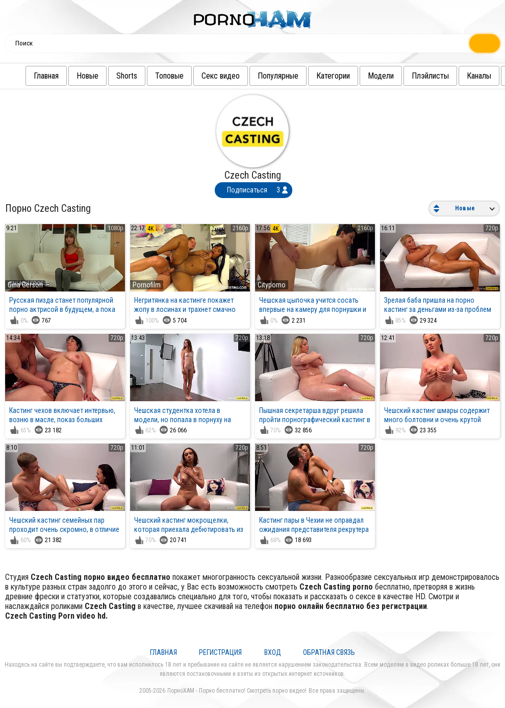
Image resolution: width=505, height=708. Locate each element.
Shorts (106, 76)
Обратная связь (329, 652)
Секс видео (200, 76)
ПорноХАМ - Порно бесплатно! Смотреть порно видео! (237, 690)
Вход (272, 652)
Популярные (257, 76)
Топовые (149, 76)
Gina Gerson (25, 285)
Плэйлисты (409, 76)
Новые (67, 76)
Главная (25, 76)
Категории (313, 76)
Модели (360, 76)
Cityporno (272, 285)
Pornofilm (147, 285)
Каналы (458, 76)
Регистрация (220, 652)
